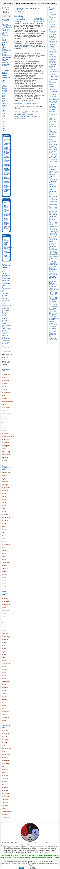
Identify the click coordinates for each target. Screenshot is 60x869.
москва (30, 114)
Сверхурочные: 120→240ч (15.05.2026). (53, 93)
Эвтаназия (5, 347)
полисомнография (8, 437)
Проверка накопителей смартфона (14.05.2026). (53, 100)
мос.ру (4, 416)
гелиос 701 (5, 757)
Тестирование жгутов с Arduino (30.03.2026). (53, 309)
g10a (7, 734)
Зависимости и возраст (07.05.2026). (53, 124)
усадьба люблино (20, 118)
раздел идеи (6, 517)
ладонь (4, 410)
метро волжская (20, 114)
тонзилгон (5, 799)
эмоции (4, 720)
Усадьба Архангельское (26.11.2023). (39, 19)
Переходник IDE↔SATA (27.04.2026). (53, 157)
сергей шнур (6, 452)
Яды (8, 275)
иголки (4, 404)
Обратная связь (36, 3)
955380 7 (5, 731)
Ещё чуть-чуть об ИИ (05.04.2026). (53, 284)
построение (6, 440)
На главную (8, 3)
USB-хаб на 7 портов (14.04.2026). (53, 238)
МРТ (3, 345)
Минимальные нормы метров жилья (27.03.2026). (53, 321)
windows (4, 476)
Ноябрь (21, 11)
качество (5, 482)
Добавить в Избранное (21, 3)
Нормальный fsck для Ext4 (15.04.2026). (53, 233)
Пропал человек (4, 319)
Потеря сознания (5, 316)
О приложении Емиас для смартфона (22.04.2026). (53, 213)
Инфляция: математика (6, 309)
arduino (4, 473)
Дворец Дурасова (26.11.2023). (29, 8)
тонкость (5, 802)
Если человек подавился (5, 298)
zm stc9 (7, 739)
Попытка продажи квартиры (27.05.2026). (53, 48)
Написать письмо (48, 3)
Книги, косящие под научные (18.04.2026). (53, 227)
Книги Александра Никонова (6, 342)
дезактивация (6, 392)
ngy (3, 736)
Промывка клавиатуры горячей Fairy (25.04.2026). (53, 170)
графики (4, 383)
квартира (5, 485)
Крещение (5, 302)
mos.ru (4, 377)
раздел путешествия (21, 116)
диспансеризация (8, 401)
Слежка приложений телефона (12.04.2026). (53, 250)
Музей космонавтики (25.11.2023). (20, 19)
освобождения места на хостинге (25, 47)
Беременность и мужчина (6, 281)
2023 (16, 11)
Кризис (4, 285)
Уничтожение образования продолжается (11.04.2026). (53, 258)
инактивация (6, 407)
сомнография (6, 455)
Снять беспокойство (6, 304)
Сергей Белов (40, 843)
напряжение (6, 488)
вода (3, 479)
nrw (3, 739)
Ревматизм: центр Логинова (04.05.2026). (53, 130)
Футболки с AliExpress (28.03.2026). (53, 314)
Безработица (6, 307)
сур (3, 458)
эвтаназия (5, 817)
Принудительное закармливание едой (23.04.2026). (53, 196)
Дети (8, 278)
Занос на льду (5, 336)
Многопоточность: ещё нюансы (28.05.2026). (53, 35)
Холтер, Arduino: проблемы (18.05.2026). (53, 87)
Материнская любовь (6, 332)
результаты (5, 443)
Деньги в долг (4, 287)
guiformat (5, 598)
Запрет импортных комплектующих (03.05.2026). (53, 138)
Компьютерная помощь (6, 329)
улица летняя (35, 116)
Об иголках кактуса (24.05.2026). (53, 54)
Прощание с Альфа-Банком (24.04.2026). (53, 183)
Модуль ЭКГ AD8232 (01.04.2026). (53, 296)
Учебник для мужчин (6, 274)
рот (3, 793)
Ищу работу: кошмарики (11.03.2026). (53, 264)
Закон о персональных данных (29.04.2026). (53, 145)
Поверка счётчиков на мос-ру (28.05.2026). (53, 42)
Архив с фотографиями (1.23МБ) (25, 103)
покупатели (5, 434)
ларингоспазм (6, 413)
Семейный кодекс (5, 277)
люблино (35, 112)
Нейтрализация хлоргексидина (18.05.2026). (53, 79)
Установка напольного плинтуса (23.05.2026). (53, 60)
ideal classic (6, 374)
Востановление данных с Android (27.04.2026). (53, 152)
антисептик (5, 380)
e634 (3, 734)
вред (3, 601)
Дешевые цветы (5, 312)
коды (7, 601)
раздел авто (6, 491)
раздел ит (5, 520)
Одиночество (6, 283)
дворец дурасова (24, 112)
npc (6, 736)
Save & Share (18, 16)
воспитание (6, 754)
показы (4, 431)
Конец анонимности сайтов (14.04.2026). (53, 244)
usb (9, 473)
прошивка (5, 781)
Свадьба (4, 327)
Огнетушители (6, 325)
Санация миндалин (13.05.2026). (53, 106)
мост (3, 766)
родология (5, 790)
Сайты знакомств (5, 294)
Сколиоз (4, 272)
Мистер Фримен (4, 322)
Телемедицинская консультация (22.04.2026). (53, 204)
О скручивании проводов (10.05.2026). (53, 118)
